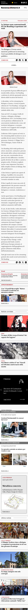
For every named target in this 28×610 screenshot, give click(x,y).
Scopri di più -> (5, 303)
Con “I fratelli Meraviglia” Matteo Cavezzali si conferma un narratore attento (13, 290)
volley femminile (6, 540)
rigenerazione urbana (7, 570)
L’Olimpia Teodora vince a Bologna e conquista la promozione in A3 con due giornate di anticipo (13, 544)
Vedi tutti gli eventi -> (6, 280)
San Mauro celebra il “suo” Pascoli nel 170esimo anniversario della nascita (13, 365)
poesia (3, 361)
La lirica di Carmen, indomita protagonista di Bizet (9, 276)
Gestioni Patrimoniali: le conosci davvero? (12, 419)
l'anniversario (5, 597)
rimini (2, 333)
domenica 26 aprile (7, 274)
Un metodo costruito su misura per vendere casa (13, 450)
